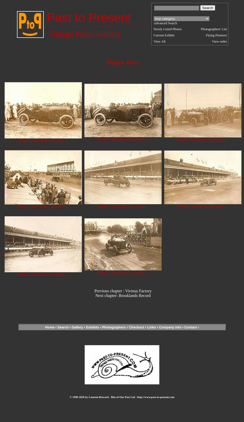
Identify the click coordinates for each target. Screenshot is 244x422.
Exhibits (92, 327)
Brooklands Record (135, 295)
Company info (170, 327)
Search (62, 327)
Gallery (77, 327)
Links (151, 327)
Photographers (114, 327)
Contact (190, 327)
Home (49, 327)
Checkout (136, 327)
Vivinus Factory (138, 291)
